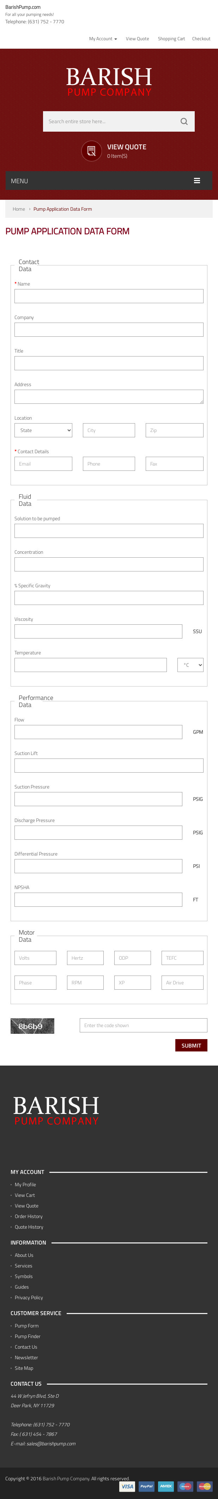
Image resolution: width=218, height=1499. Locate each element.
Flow (19, 719)
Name (24, 283)
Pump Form (27, 1325)
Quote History (29, 1226)
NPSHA (21, 887)
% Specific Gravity (32, 585)
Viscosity (23, 619)
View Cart (25, 1195)
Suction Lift (26, 753)
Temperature (27, 652)
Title (18, 350)
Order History (29, 1216)
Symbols (24, 1276)
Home (19, 208)
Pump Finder (28, 1336)
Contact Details (33, 451)
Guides (22, 1286)
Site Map (24, 1368)
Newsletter (26, 1357)
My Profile (25, 1184)
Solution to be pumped (37, 518)
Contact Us (26, 1346)
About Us (24, 1255)
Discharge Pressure (34, 820)
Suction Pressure (31, 786)
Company (24, 317)
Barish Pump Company (66, 1478)
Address (22, 384)
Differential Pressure (35, 853)
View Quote (26, 1205)
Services (23, 1265)
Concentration (28, 552)
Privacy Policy (29, 1297)
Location (23, 417)
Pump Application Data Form (63, 208)
